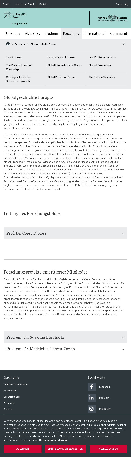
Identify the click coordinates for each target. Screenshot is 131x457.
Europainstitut (19, 23)
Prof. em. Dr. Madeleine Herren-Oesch (65, 348)
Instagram (99, 409)
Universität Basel (25, 4)
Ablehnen (22, 448)
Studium (51, 33)
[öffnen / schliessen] (123, 44)
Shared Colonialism (100, 65)
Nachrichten (10, 390)
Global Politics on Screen (61, 77)
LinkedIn (98, 398)
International (94, 33)
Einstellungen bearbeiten (65, 448)
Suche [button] (122, 4)
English (6, 4)
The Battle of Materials (102, 77)
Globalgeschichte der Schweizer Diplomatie (18, 79)
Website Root (8, 43)
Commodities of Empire (61, 57)
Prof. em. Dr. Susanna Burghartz (65, 337)
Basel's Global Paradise (102, 57)
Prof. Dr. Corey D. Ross (65, 233)
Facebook (99, 387)
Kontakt (43, 4)
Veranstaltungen (12, 396)
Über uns (13, 33)
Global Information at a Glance (64, 65)
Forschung (71, 33)
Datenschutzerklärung (53, 440)
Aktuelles (32, 33)
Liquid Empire (14, 57)
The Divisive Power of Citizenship (19, 67)
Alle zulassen (108, 448)
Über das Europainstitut (16, 384)
